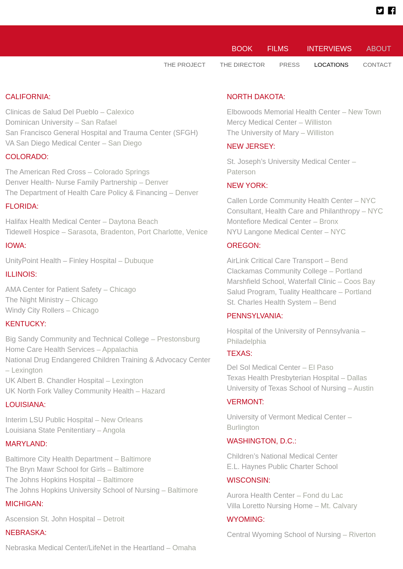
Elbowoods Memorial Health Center (283, 112)
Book (242, 49)
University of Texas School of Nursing (286, 388)
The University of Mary (263, 133)
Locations (331, 64)
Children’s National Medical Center (282, 456)
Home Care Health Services (50, 349)
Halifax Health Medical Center (53, 222)
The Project (184, 64)
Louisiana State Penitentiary (50, 430)
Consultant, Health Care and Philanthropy (293, 211)
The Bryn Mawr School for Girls (56, 469)
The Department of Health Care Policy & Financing (86, 193)
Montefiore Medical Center (269, 222)
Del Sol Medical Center (264, 367)
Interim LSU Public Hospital (49, 420)
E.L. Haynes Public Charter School (282, 467)
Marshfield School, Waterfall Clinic (281, 281)
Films (278, 49)
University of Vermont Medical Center (286, 417)
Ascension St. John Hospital (50, 519)
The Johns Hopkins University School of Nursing (83, 490)
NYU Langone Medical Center (275, 232)
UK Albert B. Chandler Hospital (55, 381)
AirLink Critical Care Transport (275, 261)
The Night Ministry (35, 300)
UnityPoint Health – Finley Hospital (61, 261)
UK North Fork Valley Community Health (70, 391)
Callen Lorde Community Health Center (290, 201)
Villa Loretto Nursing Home (270, 506)
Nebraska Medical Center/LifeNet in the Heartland (85, 548)
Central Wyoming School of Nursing (284, 535)
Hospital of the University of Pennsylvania (293, 331)
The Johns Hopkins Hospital (50, 480)
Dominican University (39, 122)
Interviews (329, 49)
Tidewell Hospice (33, 232)
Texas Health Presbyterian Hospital (283, 378)
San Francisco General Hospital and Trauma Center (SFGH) (102, 133)
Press (289, 64)
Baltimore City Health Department (59, 459)
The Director (242, 64)
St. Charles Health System (269, 302)
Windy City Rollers (36, 310)
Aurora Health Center (261, 495)
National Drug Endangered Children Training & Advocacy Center (108, 360)
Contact (377, 64)
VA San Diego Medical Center (53, 143)
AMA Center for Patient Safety (54, 289)
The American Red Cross (46, 172)
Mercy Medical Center (262, 122)
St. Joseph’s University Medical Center (288, 162)
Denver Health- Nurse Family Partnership (71, 182)
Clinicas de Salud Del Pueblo (52, 112)
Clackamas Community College (277, 271)
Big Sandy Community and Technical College (77, 339)
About (378, 49)
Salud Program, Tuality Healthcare (282, 292)
